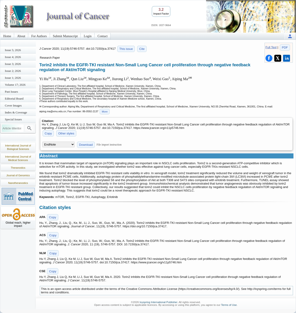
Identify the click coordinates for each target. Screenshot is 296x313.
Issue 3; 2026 (13, 64)
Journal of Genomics (18, 175)
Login (87, 36)
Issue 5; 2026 (13, 50)
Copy (48, 133)
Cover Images (13, 105)
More (105, 111)
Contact (103, 36)
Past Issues (11, 91)
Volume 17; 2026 (15, 84)
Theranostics (18, 167)
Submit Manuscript (65, 36)
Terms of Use (229, 305)
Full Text (271, 47)
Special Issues (13, 119)
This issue (126, 49)
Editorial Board (14, 98)
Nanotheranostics (18, 183)
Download (86, 144)
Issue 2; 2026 (13, 71)
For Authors (39, 36)
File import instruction (109, 144)
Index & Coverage (16, 112)
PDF (285, 47)
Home (7, 36)
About (21, 36)
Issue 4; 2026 (13, 57)
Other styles (66, 133)
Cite (142, 49)
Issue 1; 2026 (13, 77)
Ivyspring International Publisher (158, 302)
